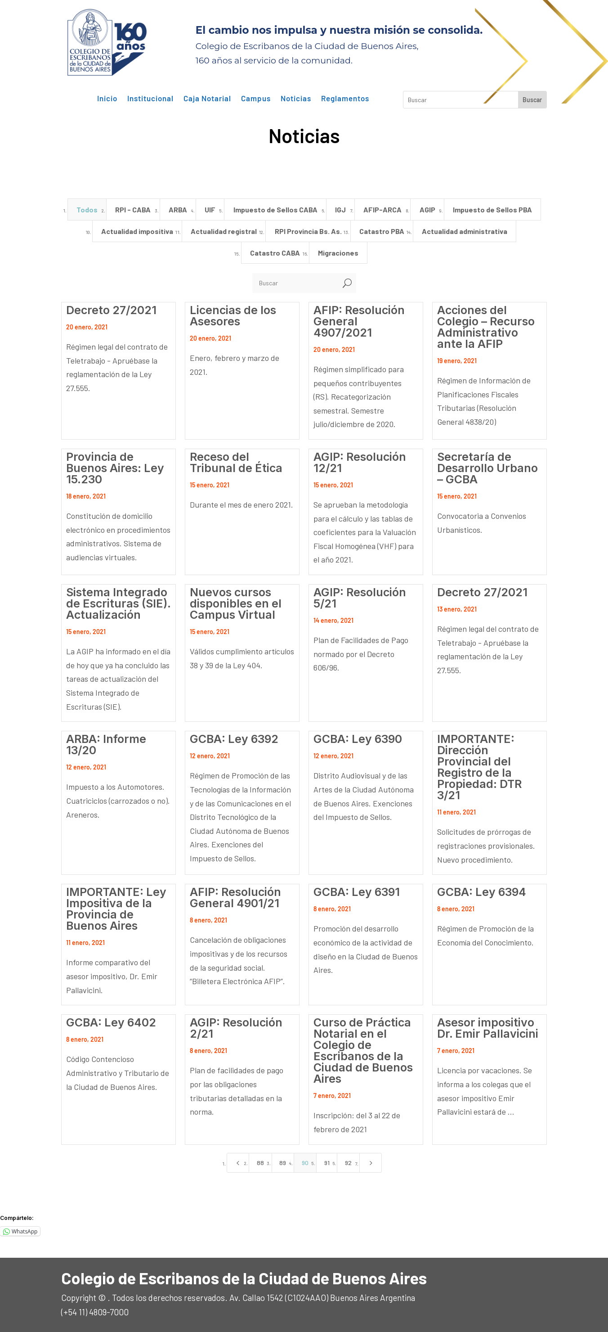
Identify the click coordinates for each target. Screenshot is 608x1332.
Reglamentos (345, 98)
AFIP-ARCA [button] (382, 209)
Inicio (107, 98)
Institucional (150, 98)
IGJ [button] (340, 209)
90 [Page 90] (305, 1162)
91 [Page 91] (327, 1162)
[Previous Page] (238, 1163)
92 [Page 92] (348, 1162)
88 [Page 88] (260, 1162)
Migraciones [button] (338, 252)
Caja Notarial (207, 98)
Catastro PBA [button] (381, 231)
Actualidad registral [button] (224, 231)
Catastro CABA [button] (275, 252)
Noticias (296, 98)
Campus (256, 98)
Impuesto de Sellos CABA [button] (275, 209)
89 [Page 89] (282, 1162)
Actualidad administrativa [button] (464, 231)
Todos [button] (87, 209)
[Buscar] (295, 283)
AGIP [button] (427, 209)
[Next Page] (370, 1163)
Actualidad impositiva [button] (137, 231)
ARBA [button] (178, 209)
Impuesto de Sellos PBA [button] (492, 209)
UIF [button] (210, 209)
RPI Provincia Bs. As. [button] (308, 231)
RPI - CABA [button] (133, 209)
